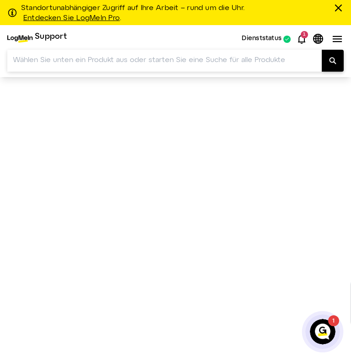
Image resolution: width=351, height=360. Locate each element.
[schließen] (339, 8)
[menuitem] (37, 39)
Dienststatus (262, 39)
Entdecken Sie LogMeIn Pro (71, 18)
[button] (301, 39)
